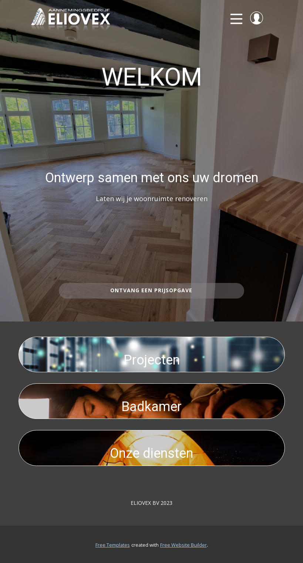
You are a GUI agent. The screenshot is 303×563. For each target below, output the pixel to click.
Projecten (152, 360)
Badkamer (151, 406)
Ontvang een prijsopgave (151, 290)
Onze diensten (151, 453)
